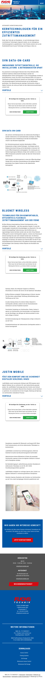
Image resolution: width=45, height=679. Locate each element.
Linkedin (27, 617)
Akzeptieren (30, 112)
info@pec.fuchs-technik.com (24, 633)
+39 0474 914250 (23, 611)
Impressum (22, 674)
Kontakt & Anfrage (16, 2)
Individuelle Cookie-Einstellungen (20, 676)
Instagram (22, 617)
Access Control (24, 652)
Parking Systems (24, 655)
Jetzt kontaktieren (22, 540)
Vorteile (6, 90)
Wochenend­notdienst (23, 584)
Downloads (24, 648)
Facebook (18, 617)
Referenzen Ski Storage (24, 664)
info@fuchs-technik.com (22, 566)
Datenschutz (29, 674)
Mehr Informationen (15, 112)
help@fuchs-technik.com (22, 578)
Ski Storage (24, 658)
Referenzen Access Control (24, 661)
